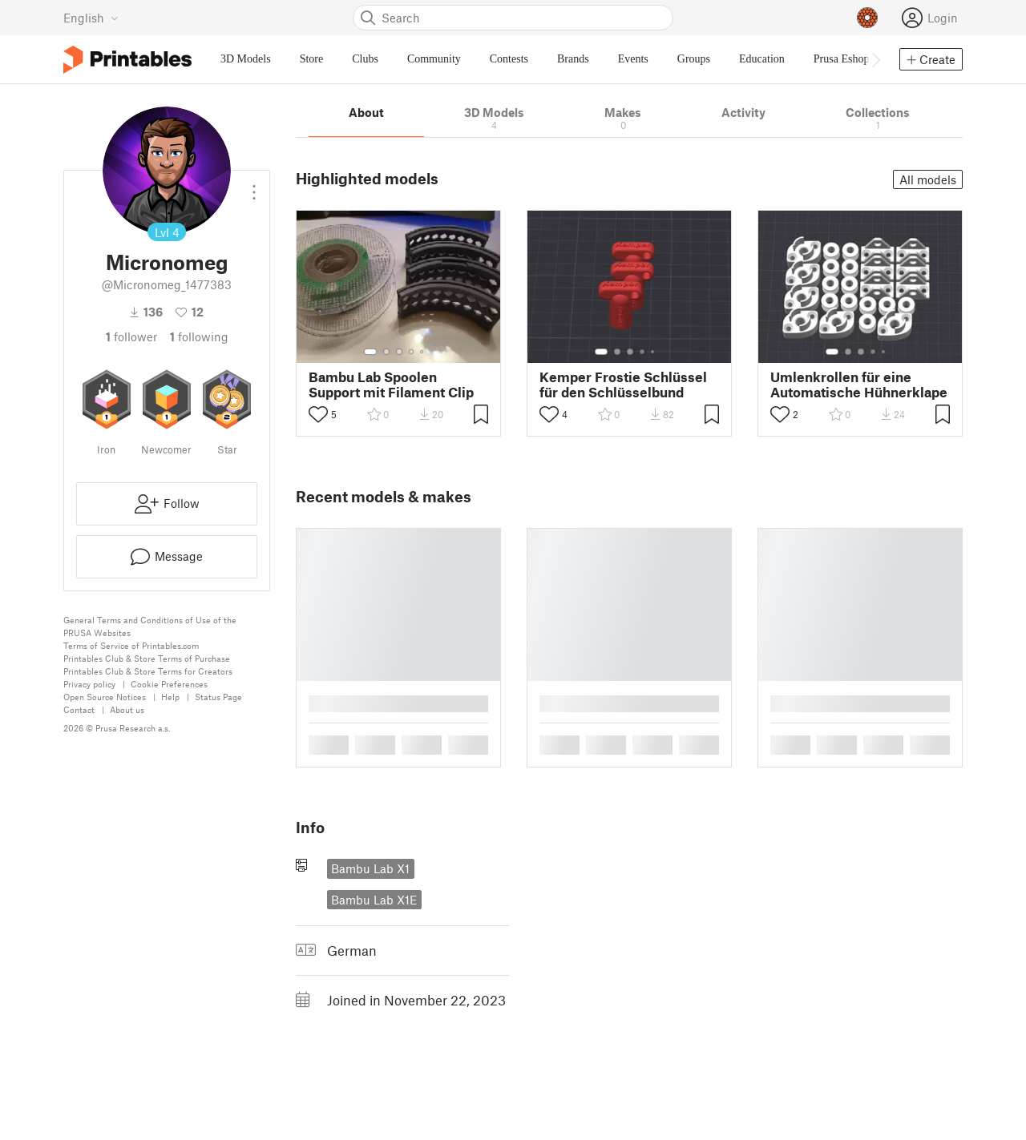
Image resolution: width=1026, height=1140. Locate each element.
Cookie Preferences (169, 684)
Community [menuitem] (434, 59)
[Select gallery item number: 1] (370, 351)
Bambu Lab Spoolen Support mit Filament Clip (391, 384)
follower (131, 336)
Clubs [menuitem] (365, 59)
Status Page (218, 696)
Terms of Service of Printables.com (131, 645)
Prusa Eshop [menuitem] (842, 59)
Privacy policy (89, 684)
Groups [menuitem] (693, 59)
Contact (79, 709)
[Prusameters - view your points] (867, 17)
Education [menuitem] (762, 59)
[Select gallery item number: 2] (386, 351)
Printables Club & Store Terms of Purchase (146, 658)
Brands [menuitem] (573, 59)
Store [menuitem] (312, 59)
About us (127, 709)
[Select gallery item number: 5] (423, 351)
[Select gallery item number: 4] (412, 351)
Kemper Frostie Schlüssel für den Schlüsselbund (623, 384)
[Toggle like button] (318, 414)
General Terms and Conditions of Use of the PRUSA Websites (149, 626)
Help (170, 696)
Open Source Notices (104, 696)
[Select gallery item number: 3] (399, 351)
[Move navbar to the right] (875, 59)
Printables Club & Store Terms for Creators (147, 671)
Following (199, 336)
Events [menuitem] (633, 59)
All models (927, 179)
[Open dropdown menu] (254, 186)
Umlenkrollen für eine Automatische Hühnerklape (858, 384)
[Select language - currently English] (91, 17)
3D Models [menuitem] (245, 59)
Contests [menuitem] (509, 59)
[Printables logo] (127, 60)
